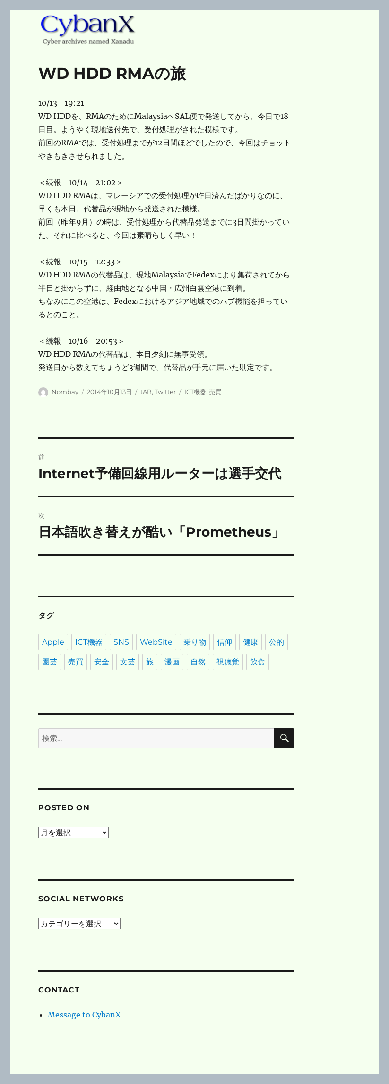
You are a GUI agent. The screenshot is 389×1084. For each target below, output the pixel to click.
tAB (146, 391)
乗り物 (194, 642)
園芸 (49, 661)
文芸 (127, 661)
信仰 (224, 642)
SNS (121, 642)
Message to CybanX (84, 1014)
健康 (250, 642)
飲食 (257, 661)
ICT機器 (195, 391)
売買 (215, 391)
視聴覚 (227, 661)
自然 (198, 661)
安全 (101, 661)
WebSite (156, 642)
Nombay (65, 391)
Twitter (165, 391)
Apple (53, 642)
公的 (276, 642)
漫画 (172, 661)
